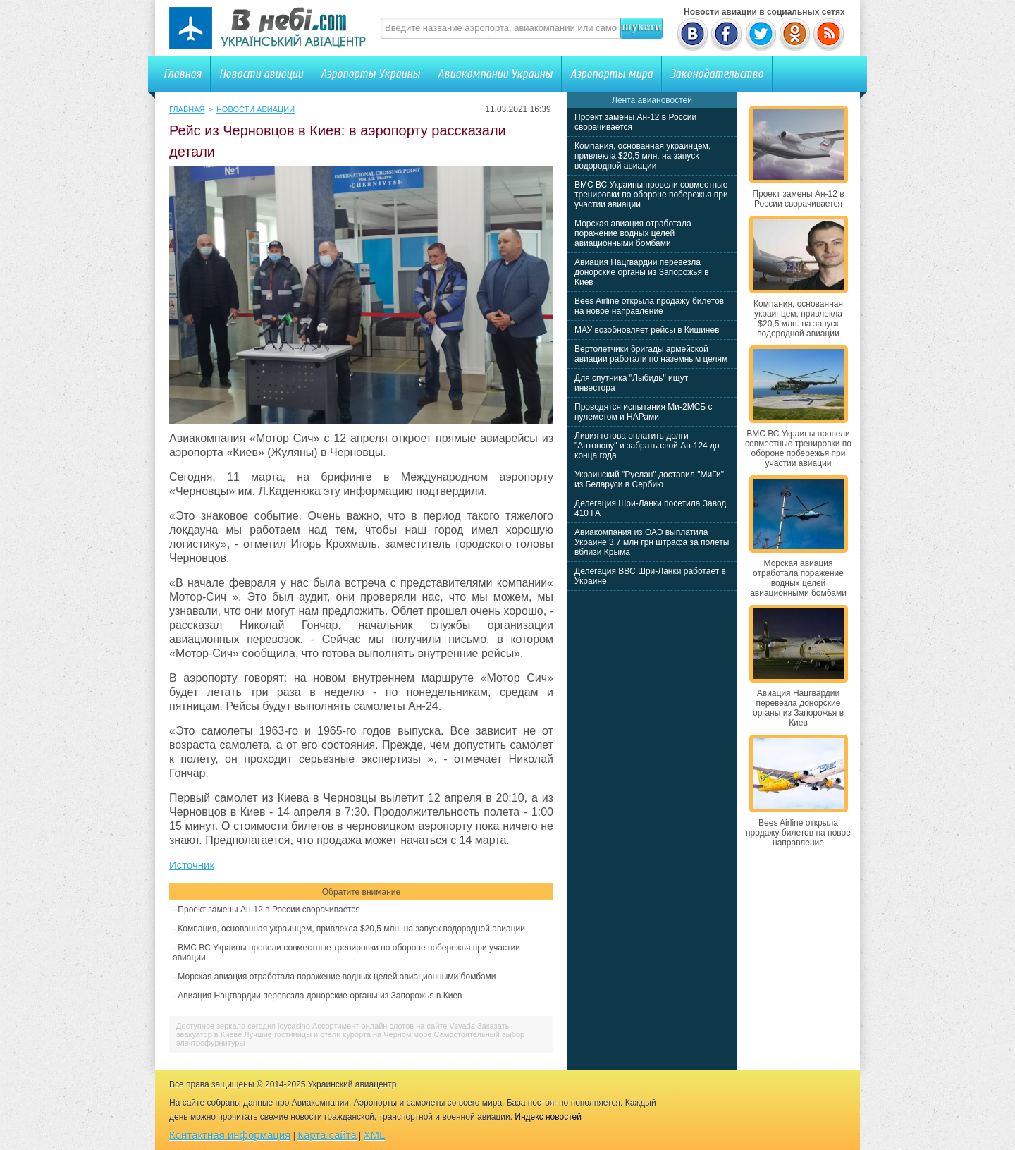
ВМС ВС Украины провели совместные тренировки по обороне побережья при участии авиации (651, 194)
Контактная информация (229, 1135)
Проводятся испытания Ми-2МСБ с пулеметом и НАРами (643, 412)
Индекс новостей (548, 1117)
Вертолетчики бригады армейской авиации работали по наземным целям (650, 354)
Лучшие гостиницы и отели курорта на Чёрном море (337, 1034)
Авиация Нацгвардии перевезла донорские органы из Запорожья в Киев (320, 996)
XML (375, 1135)
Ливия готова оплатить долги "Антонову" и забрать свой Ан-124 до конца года (647, 445)
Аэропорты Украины (370, 73)
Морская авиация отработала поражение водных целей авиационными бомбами (337, 976)
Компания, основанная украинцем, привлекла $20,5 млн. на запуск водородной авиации (351, 929)
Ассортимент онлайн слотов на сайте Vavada (393, 1026)
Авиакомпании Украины (495, 73)
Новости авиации (261, 73)
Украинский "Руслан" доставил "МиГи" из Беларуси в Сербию (649, 479)
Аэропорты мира (611, 73)
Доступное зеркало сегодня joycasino (243, 1026)
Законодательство (716, 73)
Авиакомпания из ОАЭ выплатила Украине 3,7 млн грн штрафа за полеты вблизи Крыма (651, 542)
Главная (183, 73)
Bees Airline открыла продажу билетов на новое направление (649, 306)
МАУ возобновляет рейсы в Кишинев (647, 330)
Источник (191, 865)
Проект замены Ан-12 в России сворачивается (268, 910)
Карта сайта (327, 1135)
